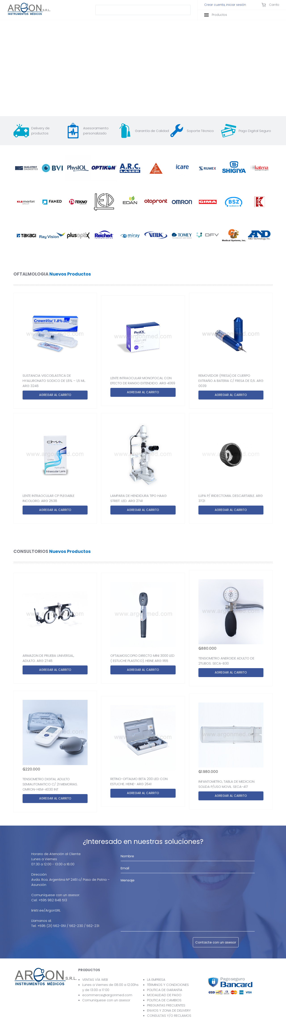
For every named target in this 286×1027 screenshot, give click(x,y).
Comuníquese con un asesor (106, 1000)
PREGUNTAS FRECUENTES (166, 1005)
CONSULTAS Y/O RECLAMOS (169, 1015)
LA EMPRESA (156, 979)
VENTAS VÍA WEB (95, 979)
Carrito (270, 5)
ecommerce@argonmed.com (107, 995)
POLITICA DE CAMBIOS (164, 1000)
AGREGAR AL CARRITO (55, 395)
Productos (215, 15)
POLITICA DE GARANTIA (164, 989)
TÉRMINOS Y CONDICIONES (168, 984)
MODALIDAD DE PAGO (164, 995)
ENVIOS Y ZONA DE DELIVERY (169, 1010)
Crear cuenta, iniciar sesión (225, 4)
